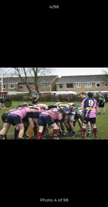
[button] (101, 8)
